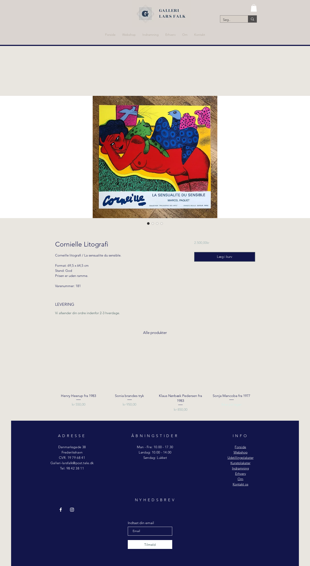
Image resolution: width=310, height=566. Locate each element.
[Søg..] (231, 20)
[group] (155, 380)
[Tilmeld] (150, 544)
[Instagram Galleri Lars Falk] (72, 509)
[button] (254, 8)
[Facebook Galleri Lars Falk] (60, 509)
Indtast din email (141, 523)
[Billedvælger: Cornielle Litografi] (148, 223)
